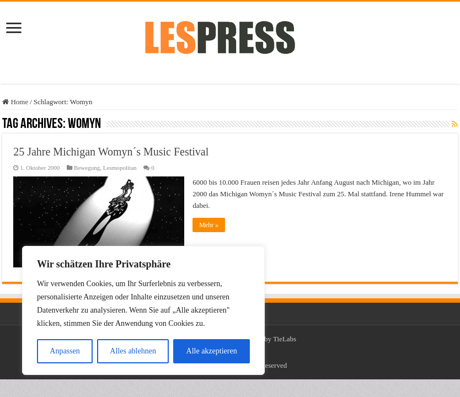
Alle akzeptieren (211, 351)
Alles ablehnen (133, 351)
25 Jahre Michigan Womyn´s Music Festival (110, 152)
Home (15, 102)
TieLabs (284, 339)
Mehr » (208, 225)
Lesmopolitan (120, 167)
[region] (143, 310)
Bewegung (87, 167)
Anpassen (64, 351)
